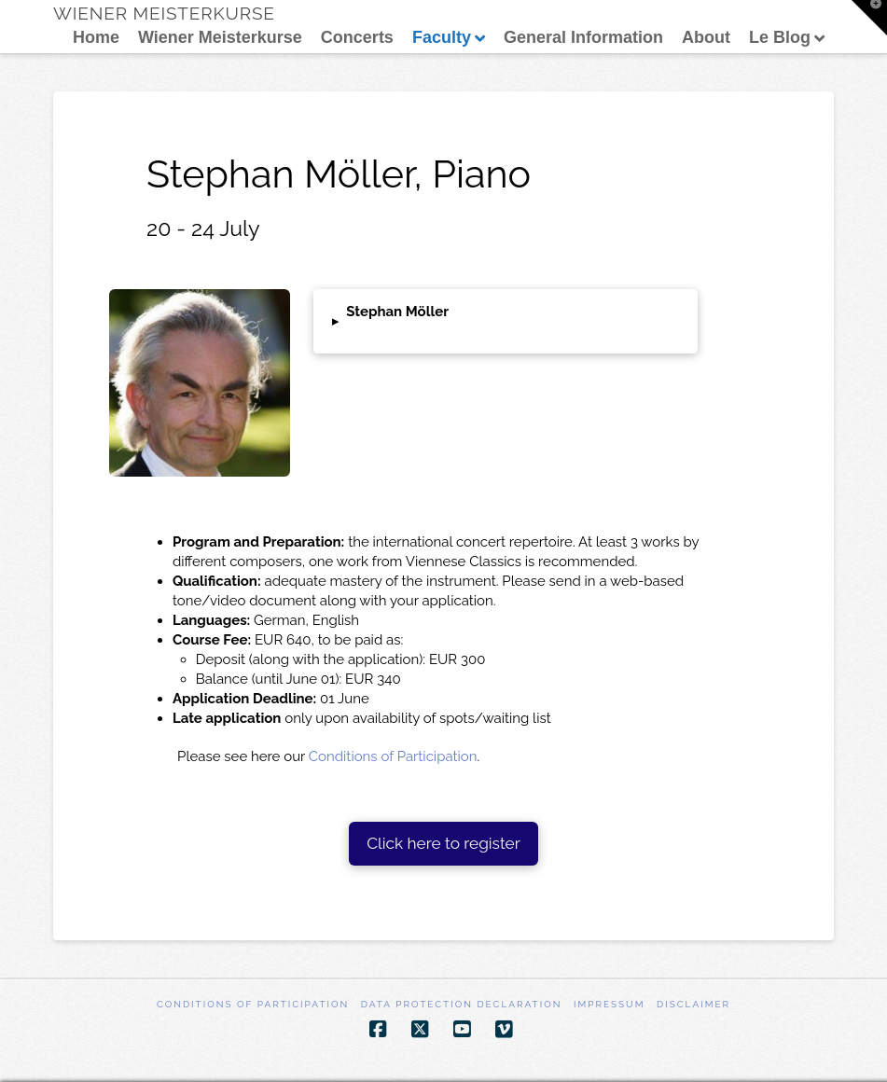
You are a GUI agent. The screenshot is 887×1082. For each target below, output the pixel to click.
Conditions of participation (253, 1004)
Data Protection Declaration (461, 1004)
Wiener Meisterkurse (164, 13)
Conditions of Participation (393, 756)
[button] (505, 321)
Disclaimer (693, 1004)
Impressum (609, 1004)
